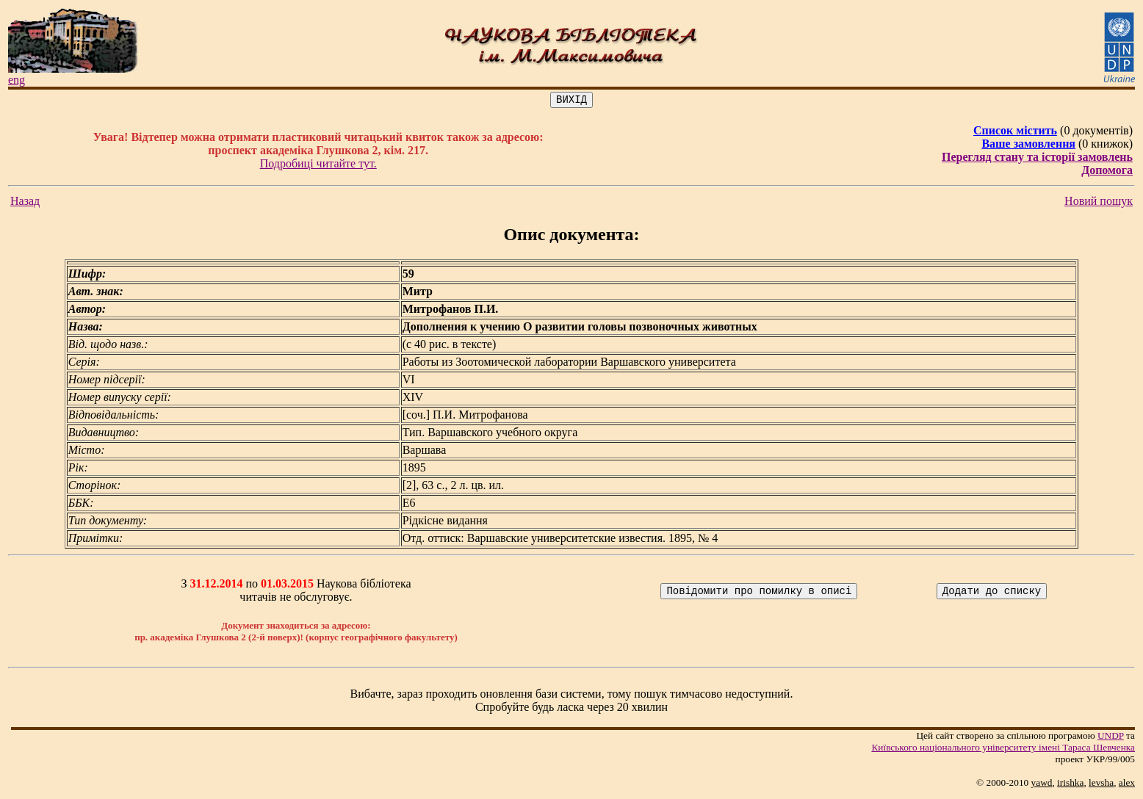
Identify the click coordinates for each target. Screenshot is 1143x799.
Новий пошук (1098, 203)
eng (16, 79)
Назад (25, 203)
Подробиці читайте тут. (318, 165)
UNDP (1110, 737)
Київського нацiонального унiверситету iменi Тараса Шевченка (1003, 749)
